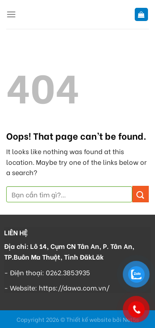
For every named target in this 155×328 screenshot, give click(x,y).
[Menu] (11, 14)
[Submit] (140, 194)
